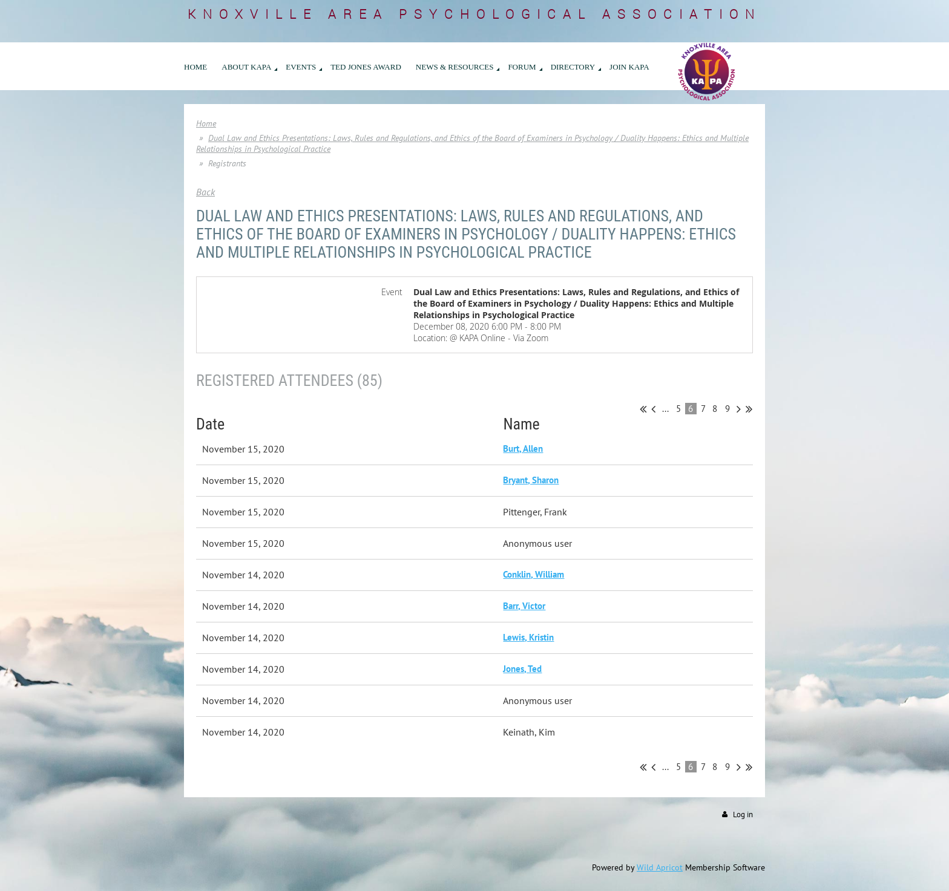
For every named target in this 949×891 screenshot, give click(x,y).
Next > (738, 409)
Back (205, 192)
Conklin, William (533, 574)
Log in (743, 814)
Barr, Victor (524, 606)
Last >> (749, 409)
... (665, 408)
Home (206, 123)
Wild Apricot (660, 867)
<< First (643, 409)
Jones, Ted (522, 668)
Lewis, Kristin (528, 637)
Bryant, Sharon (531, 480)
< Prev (653, 409)
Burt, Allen (523, 448)
